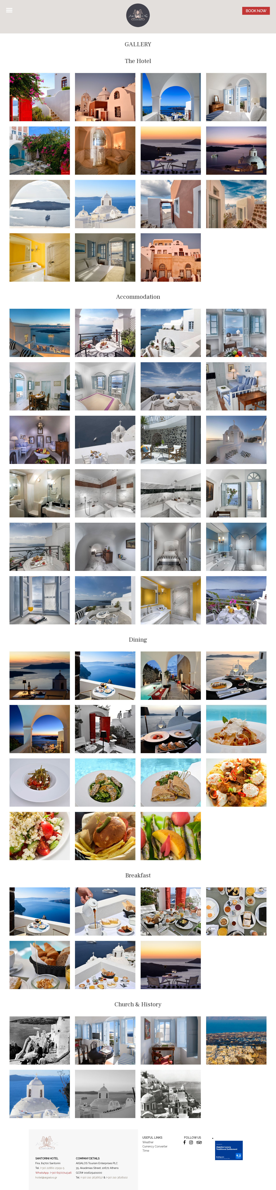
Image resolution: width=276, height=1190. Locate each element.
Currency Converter (155, 1146)
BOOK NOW (256, 11)
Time (145, 1150)
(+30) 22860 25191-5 (52, 1168)
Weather (147, 1142)
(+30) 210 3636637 (92, 1177)
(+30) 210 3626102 (117, 1177)
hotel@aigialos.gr (46, 1177)
